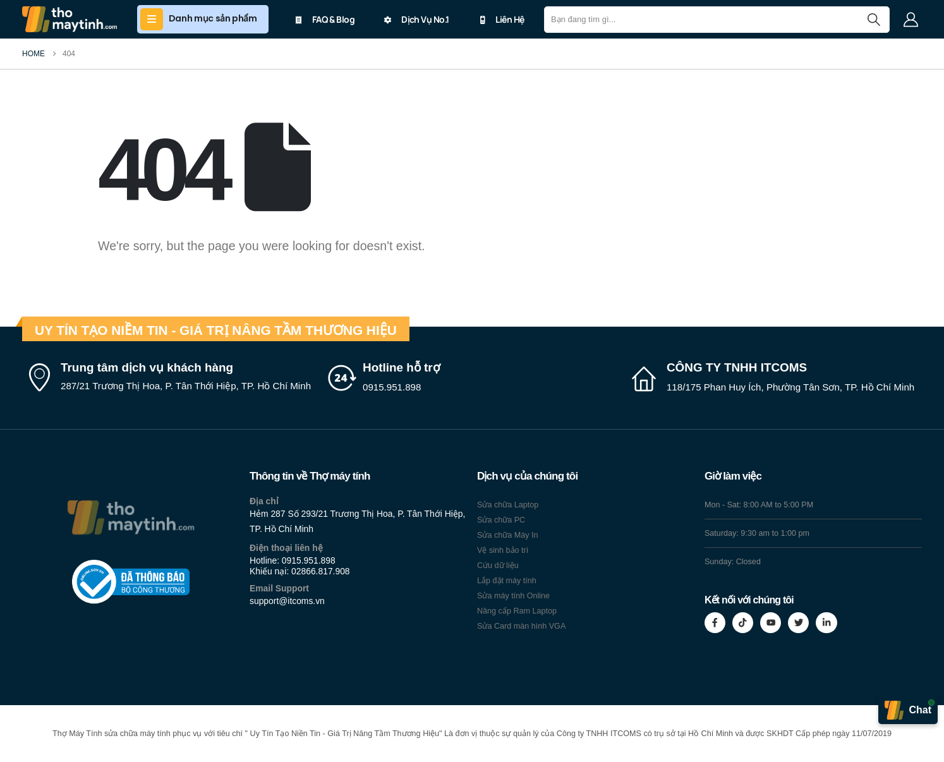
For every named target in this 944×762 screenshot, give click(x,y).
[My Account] (910, 19)
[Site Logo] (69, 19)
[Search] (873, 19)
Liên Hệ (501, 19)
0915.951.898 (309, 560)
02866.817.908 (320, 571)
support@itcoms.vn (287, 601)
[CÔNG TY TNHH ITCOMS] (775, 378)
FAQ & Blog (324, 19)
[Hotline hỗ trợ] (472, 378)
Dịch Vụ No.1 (416, 19)
